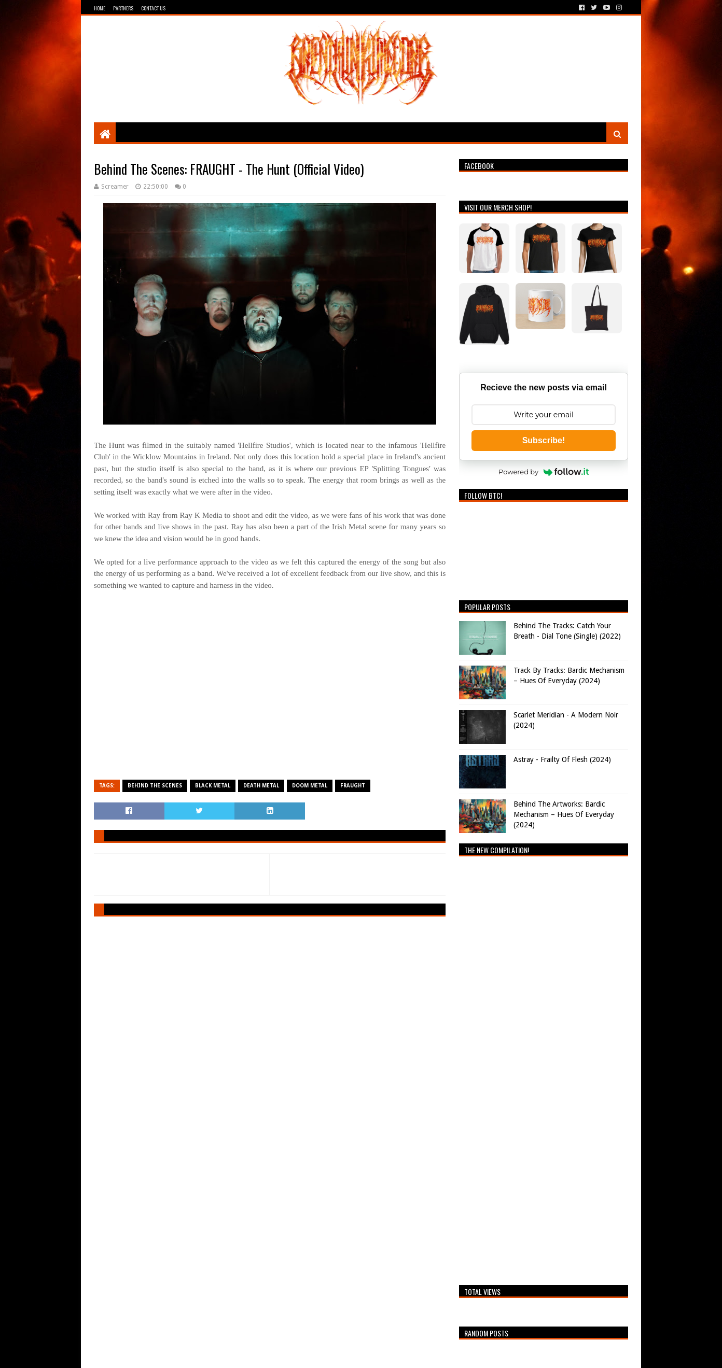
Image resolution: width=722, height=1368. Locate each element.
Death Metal (261, 785)
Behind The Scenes (155, 785)
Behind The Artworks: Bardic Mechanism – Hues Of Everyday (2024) (563, 814)
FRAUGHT (352, 785)
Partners (123, 8)
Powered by (543, 472)
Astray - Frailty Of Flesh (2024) (562, 759)
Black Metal (212, 785)
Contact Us (153, 8)
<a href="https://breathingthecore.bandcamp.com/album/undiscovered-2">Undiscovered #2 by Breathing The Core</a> (543, 1068)
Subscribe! (543, 440)
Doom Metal (309, 785)
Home (99, 8)
